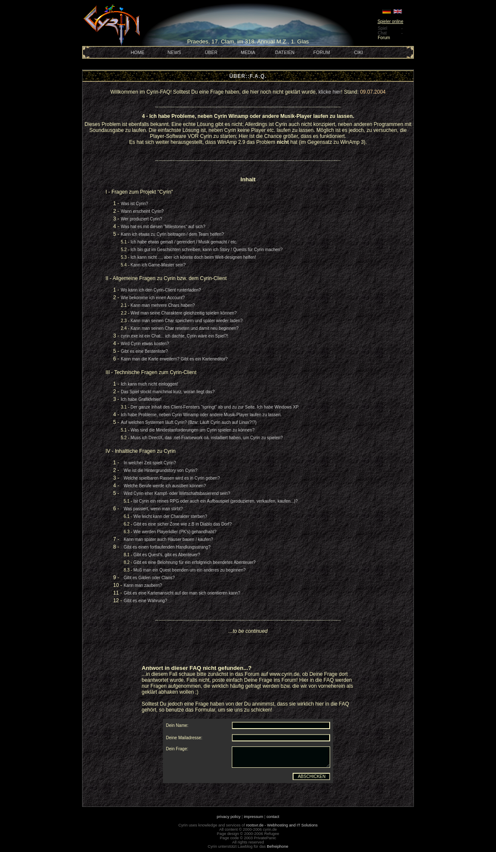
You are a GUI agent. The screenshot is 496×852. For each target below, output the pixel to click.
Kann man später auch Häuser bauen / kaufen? (168, 539)
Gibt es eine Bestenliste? (144, 351)
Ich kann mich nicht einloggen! (149, 384)
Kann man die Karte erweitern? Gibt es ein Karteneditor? (174, 359)
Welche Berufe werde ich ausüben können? (165, 485)
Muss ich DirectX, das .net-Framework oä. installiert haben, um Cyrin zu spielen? (207, 437)
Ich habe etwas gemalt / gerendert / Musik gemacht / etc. (184, 242)
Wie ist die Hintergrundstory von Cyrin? (160, 470)
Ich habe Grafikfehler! (141, 399)
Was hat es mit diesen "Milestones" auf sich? (163, 226)
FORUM (322, 52)
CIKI (358, 52)
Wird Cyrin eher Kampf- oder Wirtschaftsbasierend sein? (177, 493)
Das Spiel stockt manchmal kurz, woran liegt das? (168, 391)
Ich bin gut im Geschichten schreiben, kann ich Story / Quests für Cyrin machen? (206, 249)
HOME (137, 52)
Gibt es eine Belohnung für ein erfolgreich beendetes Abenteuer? (194, 562)
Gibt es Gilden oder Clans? (149, 577)
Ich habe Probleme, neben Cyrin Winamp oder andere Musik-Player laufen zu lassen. (201, 414)
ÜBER (211, 52)
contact (272, 817)
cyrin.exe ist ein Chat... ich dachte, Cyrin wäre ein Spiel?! (174, 336)
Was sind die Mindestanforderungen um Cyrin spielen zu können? (192, 430)
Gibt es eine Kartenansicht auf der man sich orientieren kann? (182, 593)
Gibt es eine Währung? (145, 600)
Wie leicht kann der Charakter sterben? (170, 516)
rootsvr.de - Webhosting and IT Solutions (282, 825)
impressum (253, 817)
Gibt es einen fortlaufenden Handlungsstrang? (167, 547)
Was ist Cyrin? (134, 203)
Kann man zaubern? (143, 585)
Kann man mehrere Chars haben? (163, 305)
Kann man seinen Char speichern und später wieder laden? (187, 320)
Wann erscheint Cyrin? (142, 211)
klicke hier (329, 92)
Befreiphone (277, 846)
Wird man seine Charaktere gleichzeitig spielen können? (184, 313)
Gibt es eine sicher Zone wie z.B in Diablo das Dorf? (182, 524)
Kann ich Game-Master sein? (158, 265)
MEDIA (248, 52)
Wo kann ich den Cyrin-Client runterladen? (161, 290)
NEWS (174, 52)
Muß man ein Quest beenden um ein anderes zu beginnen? (189, 570)
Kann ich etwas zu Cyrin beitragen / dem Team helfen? (172, 234)
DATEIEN (284, 52)
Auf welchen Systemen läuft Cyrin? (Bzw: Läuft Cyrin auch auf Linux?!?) (189, 422)
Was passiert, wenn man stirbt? (153, 508)
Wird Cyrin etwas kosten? (145, 343)
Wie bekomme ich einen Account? (153, 297)
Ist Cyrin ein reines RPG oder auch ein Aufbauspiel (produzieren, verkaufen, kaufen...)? (215, 501)
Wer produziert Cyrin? (141, 219)
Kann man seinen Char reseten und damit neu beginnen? (185, 328)
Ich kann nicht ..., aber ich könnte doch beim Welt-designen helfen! (193, 257)
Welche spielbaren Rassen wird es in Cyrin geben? (172, 478)
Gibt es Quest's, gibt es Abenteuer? (166, 554)
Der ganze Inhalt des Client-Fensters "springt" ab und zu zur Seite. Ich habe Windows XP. (215, 407)
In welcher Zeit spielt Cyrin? (150, 462)
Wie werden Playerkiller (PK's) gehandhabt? (174, 531)
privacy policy (229, 817)
